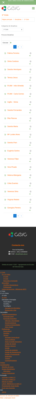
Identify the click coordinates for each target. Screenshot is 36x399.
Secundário (5, 283)
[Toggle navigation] (33, 8)
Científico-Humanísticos (10, 285)
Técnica (5, 335)
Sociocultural (7, 331)
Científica (6, 333)
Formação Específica (10, 318)
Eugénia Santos (13, 151)
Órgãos (2, 362)
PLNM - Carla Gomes (15, 94)
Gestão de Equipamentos (13, 352)
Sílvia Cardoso (13, 61)
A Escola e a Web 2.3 (8, 377)
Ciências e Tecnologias (12, 321)
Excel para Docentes (8, 388)
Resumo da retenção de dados (9, 396)
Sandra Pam (12, 143)
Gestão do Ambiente (11, 350)
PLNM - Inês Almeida (15, 86)
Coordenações (4, 365)
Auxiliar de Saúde (10, 344)
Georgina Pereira (14, 208)
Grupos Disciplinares (8, 369)
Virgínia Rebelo (13, 200)
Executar (5, 42)
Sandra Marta (12, 126)
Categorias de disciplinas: (9, 26)
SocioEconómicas (10, 323)
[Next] (21, 47)
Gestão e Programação (12, 354)
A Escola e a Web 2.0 (8, 379)
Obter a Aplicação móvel (7, 398)
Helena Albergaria (14, 175)
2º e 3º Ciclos (6, 274)
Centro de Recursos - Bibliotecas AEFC (14, 289)
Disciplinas (18, 19)
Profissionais (7, 287)
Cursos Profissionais (8, 373)
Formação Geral (8, 316)
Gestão (7, 348)
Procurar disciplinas (7, 35)
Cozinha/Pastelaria (11, 360)
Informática (6, 371)
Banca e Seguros (10, 346)
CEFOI (4, 392)
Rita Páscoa (12, 118)
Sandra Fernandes (14, 110)
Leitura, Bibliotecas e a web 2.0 (11, 384)
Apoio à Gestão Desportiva (13, 341)
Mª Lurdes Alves (13, 134)
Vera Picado (12, 167)
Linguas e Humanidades (12, 325)
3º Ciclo (5, 278)
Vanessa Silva (12, 191)
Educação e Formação (10, 281)
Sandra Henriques (14, 69)
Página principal (7, 19)
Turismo (7, 358)
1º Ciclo (26, 19)
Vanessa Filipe (13, 159)
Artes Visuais (9, 327)
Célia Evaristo (12, 183)
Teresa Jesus (12, 78)
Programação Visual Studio (10, 386)
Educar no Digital (7, 381)
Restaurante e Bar (10, 310)
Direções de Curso (7, 367)
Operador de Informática (12, 308)
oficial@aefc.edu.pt (21, 254)
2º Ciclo (5, 276)
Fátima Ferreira (13, 53)
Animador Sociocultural (12, 337)
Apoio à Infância (10, 339)
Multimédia (8, 356)
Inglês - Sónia (12, 102)
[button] (11, 43)
